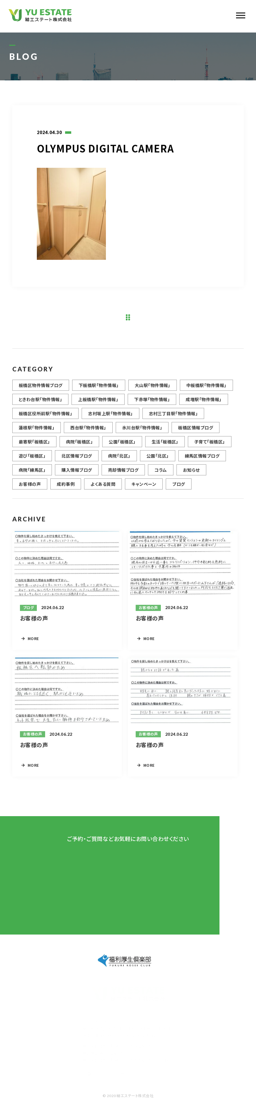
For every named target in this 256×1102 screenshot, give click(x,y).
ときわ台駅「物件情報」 (40, 402)
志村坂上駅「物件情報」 (110, 416)
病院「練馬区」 (32, 473)
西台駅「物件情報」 (88, 430)
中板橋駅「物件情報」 (206, 388)
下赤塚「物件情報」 (152, 402)
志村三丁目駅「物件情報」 (173, 416)
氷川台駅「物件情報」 (142, 430)
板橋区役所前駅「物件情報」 (45, 416)
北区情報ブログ (76, 458)
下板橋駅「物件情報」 (99, 388)
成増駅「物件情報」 (203, 402)
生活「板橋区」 (165, 444)
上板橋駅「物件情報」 (98, 402)
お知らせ (191, 473)
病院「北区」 (119, 458)
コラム (160, 473)
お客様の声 (30, 487)
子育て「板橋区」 (209, 444)
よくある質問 (103, 487)
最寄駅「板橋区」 (34, 444)
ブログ (178, 487)
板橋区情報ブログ (195, 430)
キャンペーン (143, 487)
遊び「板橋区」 (32, 458)
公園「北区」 (157, 458)
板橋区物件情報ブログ (41, 388)
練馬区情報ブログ (202, 458)
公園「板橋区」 (122, 444)
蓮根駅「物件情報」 (36, 430)
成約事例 (66, 487)
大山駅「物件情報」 (152, 388)
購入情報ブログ (76, 473)
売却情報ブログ (123, 473)
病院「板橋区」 (79, 444)
